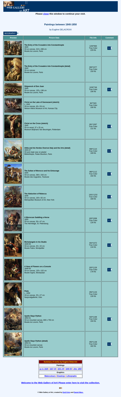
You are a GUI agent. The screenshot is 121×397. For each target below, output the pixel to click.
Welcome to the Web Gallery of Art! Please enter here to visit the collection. (60, 382)
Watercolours (50, 376)
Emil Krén (66, 392)
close (46, 14)
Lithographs (71, 376)
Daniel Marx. (78, 392)
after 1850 (77, 369)
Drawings (61, 376)
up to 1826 (43, 369)
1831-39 (60, 369)
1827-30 (53, 369)
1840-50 (68, 369)
